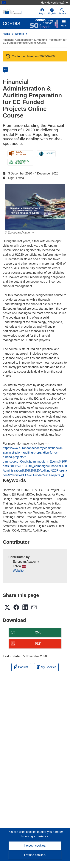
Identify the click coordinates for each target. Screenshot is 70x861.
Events (19, 33)
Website (18, 570)
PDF (38, 643)
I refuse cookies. (35, 855)
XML (38, 632)
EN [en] (5, 69)
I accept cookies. (35, 845)
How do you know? (54, 2)
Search (62, 11)
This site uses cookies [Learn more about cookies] (22, 831)
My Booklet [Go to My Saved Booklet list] (46, 667)
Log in (42, 11)
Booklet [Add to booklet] (21, 666)
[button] (52, 11)
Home (6, 33)
